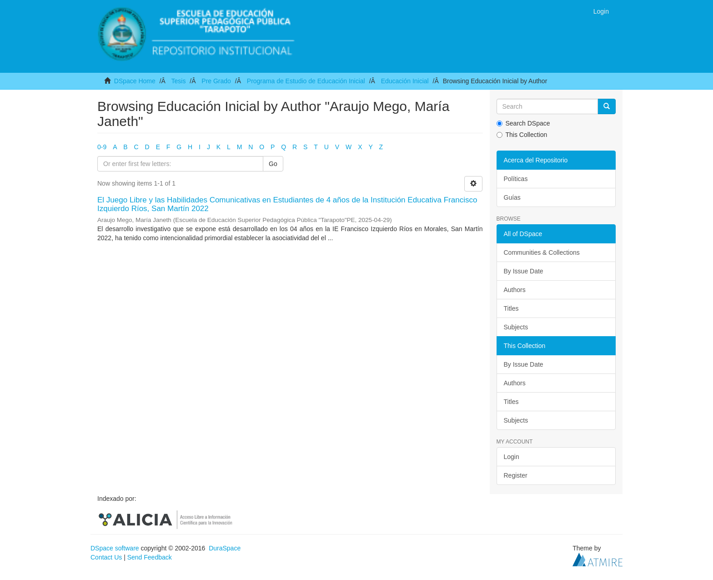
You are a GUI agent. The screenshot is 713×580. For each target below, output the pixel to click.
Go (273, 163)
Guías (512, 197)
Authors (515, 289)
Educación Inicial (405, 81)
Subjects (516, 327)
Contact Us (106, 557)
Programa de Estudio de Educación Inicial (306, 81)
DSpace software (114, 548)
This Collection (522, 134)
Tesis (178, 81)
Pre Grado (216, 81)
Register (515, 475)
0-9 (101, 147)
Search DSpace (523, 123)
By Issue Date (523, 271)
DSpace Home (135, 81)
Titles (511, 308)
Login (511, 456)
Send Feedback (149, 557)
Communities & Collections (542, 252)
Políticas (516, 178)
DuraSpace (225, 548)
